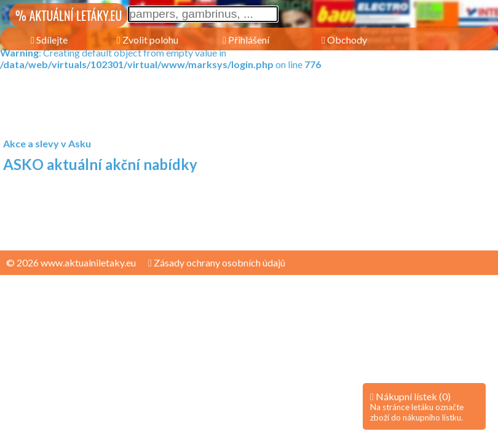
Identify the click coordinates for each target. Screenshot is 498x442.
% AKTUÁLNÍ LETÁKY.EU (68, 15)
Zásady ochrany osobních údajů (216, 262)
